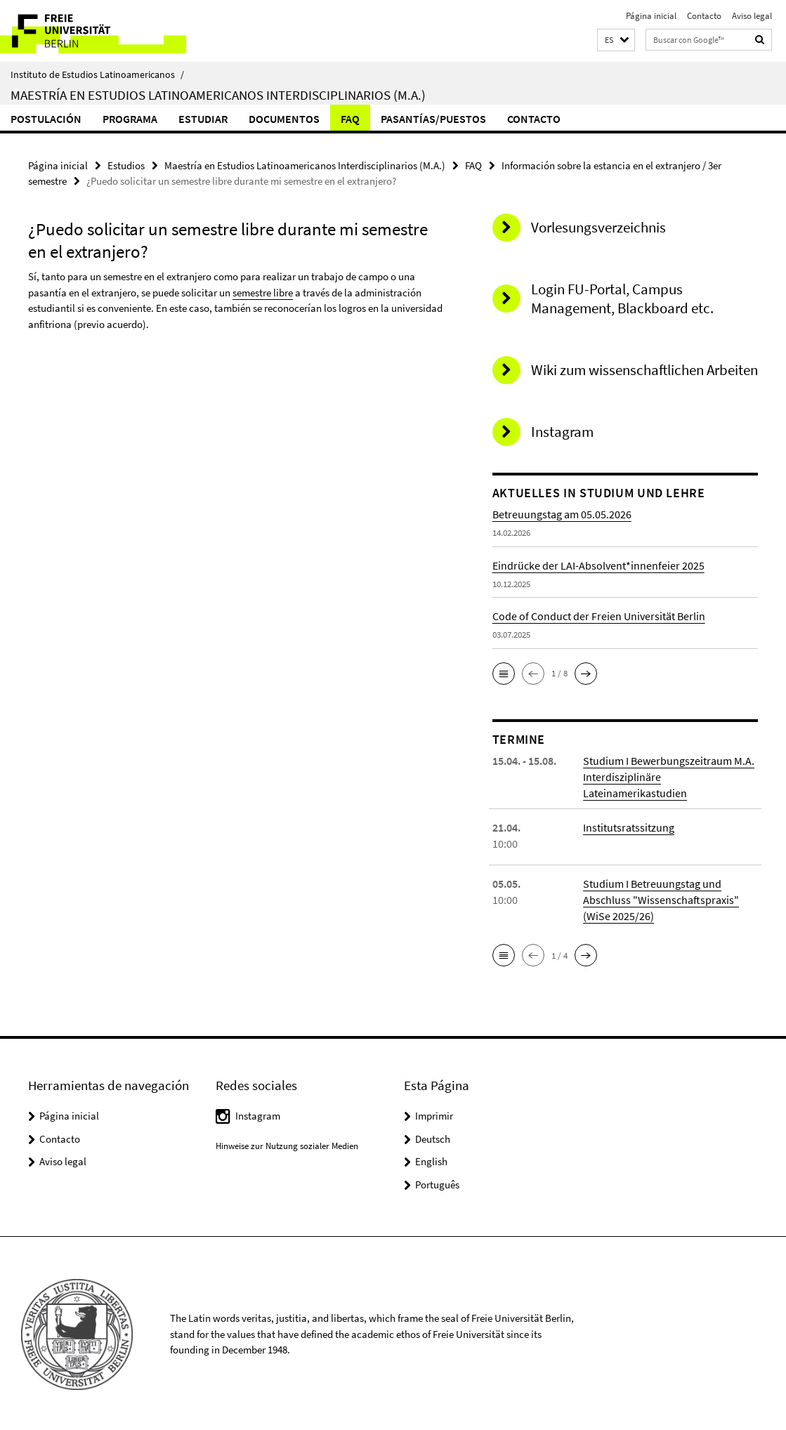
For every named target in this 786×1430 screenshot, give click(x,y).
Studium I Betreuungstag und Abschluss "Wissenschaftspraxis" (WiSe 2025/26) (661, 897)
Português (437, 1182)
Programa (130, 119)
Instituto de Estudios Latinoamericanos (97, 74)
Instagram (257, 1113)
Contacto (704, 16)
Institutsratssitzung (628, 825)
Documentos (284, 119)
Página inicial (651, 16)
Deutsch (432, 1136)
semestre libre (262, 292)
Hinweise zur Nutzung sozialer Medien (287, 1144)
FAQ (350, 119)
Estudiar (203, 119)
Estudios (126, 165)
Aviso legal (752, 16)
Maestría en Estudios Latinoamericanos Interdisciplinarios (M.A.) (218, 94)
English (431, 1159)
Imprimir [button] (434, 1113)
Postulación (46, 119)
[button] (616, 40)
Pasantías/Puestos (433, 119)
